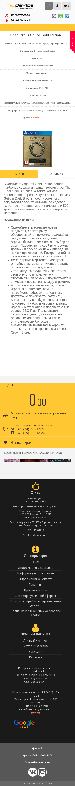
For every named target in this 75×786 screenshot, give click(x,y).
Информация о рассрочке (35, 573)
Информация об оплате (35, 579)
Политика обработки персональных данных (35, 603)
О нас (35, 562)
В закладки (17, 442)
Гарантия (35, 584)
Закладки (35, 652)
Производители (35, 590)
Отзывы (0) (56, 173)
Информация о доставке (35, 568)
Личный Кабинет (35, 640)
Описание (19, 173)
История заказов (35, 646)
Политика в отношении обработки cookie (35, 613)
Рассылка (35, 657)
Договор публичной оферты (35, 596)
